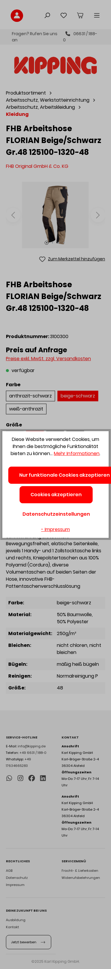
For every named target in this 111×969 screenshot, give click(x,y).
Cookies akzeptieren (56, 494)
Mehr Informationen (76, 453)
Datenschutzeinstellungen (56, 514)
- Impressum (55, 529)
